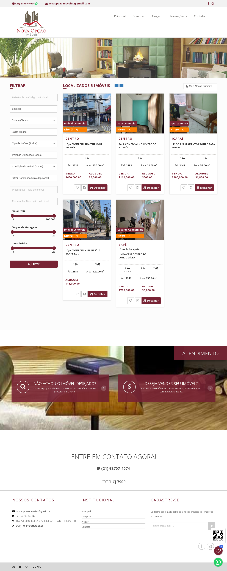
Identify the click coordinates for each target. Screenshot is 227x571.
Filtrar (34, 264)
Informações (177, 16)
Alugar (156, 16)
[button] (33, 109)
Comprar (139, 16)
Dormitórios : (20, 243)
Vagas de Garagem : (25, 227)
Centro (72, 139)
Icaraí (177, 139)
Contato (199, 16)
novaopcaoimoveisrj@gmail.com (33, 511)
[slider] (12, 216)
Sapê (123, 245)
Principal (120, 16)
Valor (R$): (19, 211)
